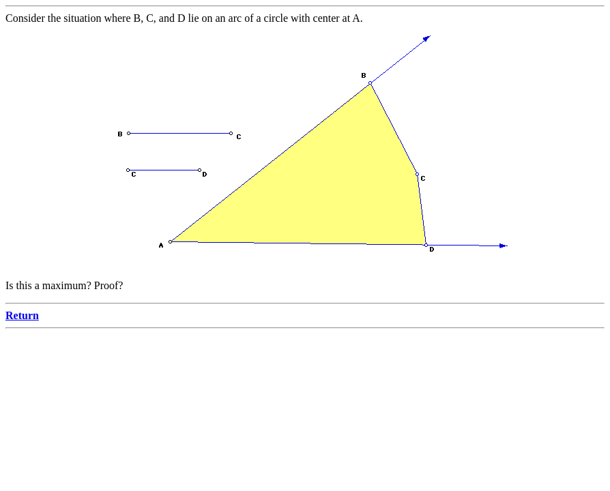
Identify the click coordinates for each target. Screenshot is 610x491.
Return (22, 315)
